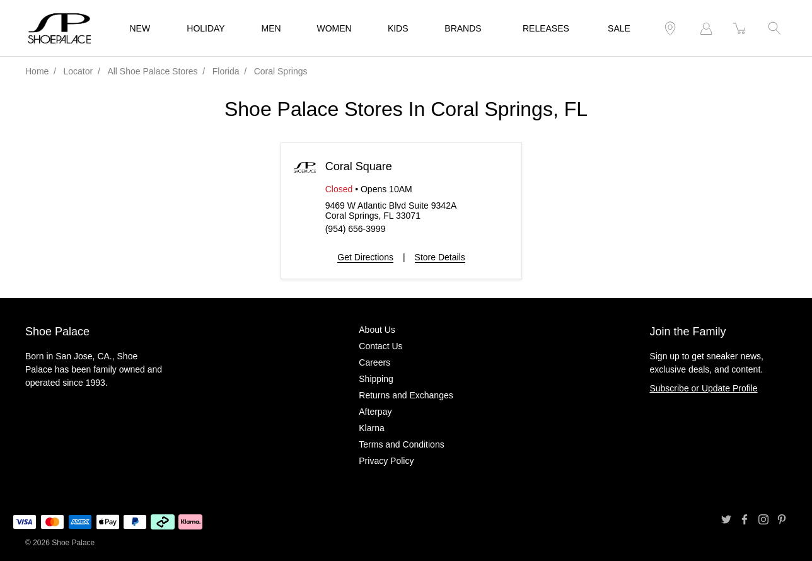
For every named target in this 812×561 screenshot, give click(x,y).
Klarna (371, 428)
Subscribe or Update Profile (703, 388)
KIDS (398, 28)
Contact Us (380, 346)
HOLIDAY (205, 28)
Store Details (440, 257)
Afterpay (375, 412)
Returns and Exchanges (406, 395)
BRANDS (462, 28)
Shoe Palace (73, 542)
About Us (377, 330)
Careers (374, 362)
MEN (271, 28)
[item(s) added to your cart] (740, 29)
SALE (619, 28)
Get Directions (365, 257)
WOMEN (334, 28)
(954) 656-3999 (355, 229)
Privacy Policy (386, 461)
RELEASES (546, 28)
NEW (140, 28)
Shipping (376, 379)
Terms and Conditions (401, 444)
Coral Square (358, 166)
